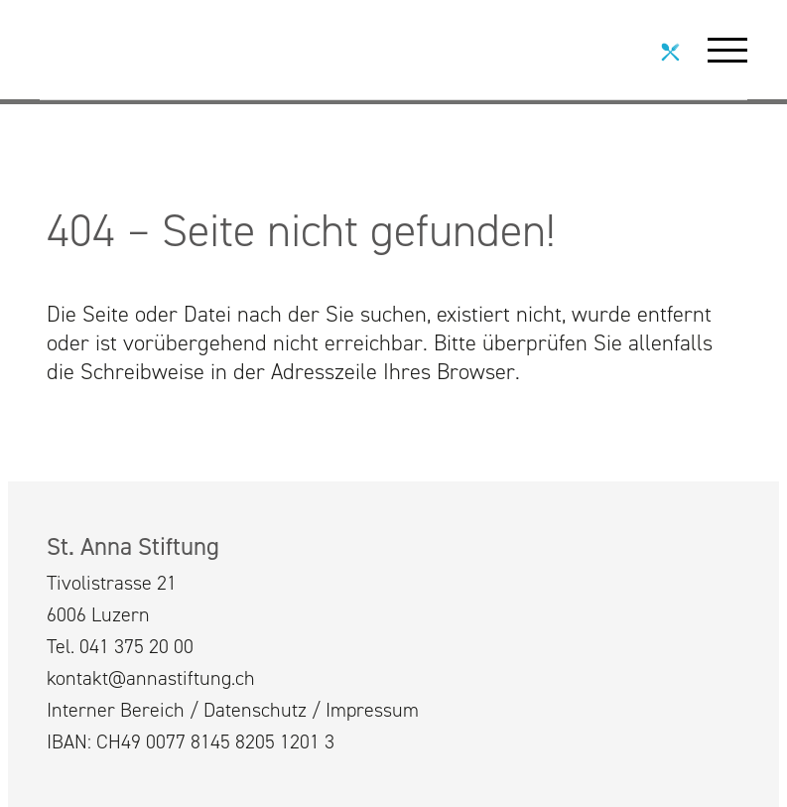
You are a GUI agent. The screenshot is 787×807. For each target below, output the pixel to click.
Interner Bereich (116, 710)
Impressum (372, 710)
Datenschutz (255, 710)
